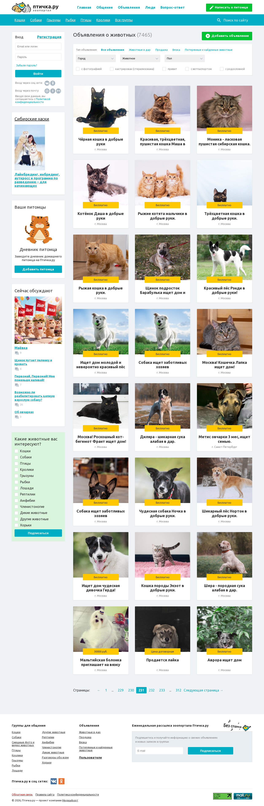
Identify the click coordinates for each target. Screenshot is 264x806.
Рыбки (70, 20)
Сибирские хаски (32, 118)
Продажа (161, 49)
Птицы (86, 20)
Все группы (124, 20)
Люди (150, 7)
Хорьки (46, 762)
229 (121, 690)
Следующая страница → (203, 690)
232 (152, 690)
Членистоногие (51, 747)
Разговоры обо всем (55, 757)
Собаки (36, 20)
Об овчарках (24, 412)
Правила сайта (44, 794)
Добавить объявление (230, 35)
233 (162, 690)
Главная (84, 7)
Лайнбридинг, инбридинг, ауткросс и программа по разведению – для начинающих (37, 180)
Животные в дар (140, 49)
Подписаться (38, 533)
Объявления (129, 7)
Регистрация (49, 37)
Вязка (176, 49)
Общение (104, 7)
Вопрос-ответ (172, 7)
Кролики (103, 20)
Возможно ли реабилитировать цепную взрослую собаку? (35, 396)
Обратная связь (22, 794)
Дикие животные (53, 752)
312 (178, 690)
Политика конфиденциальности (78, 794)
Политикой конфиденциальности (32, 100)
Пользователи (90, 757)
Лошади (17, 770)
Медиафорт (70, 800)
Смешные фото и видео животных (23, 744)
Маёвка (21, 348)
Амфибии (48, 742)
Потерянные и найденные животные (209, 49)
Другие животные (53, 732)
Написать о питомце (231, 7)
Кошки (20, 20)
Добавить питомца (38, 269)
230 (131, 690)
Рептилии (48, 737)
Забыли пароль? (26, 65)
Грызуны (54, 20)
